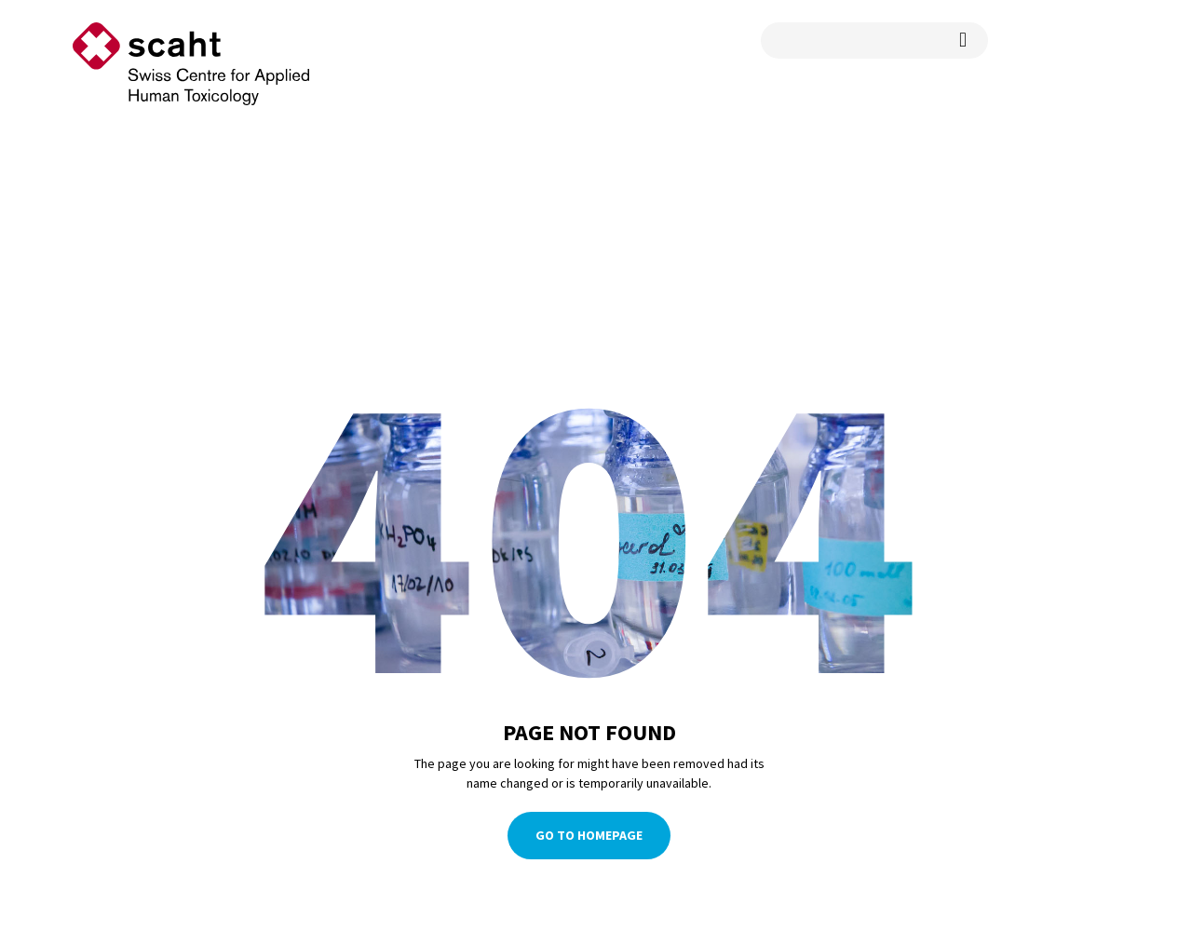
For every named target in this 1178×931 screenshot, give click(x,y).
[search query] (874, 40)
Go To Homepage (589, 835)
